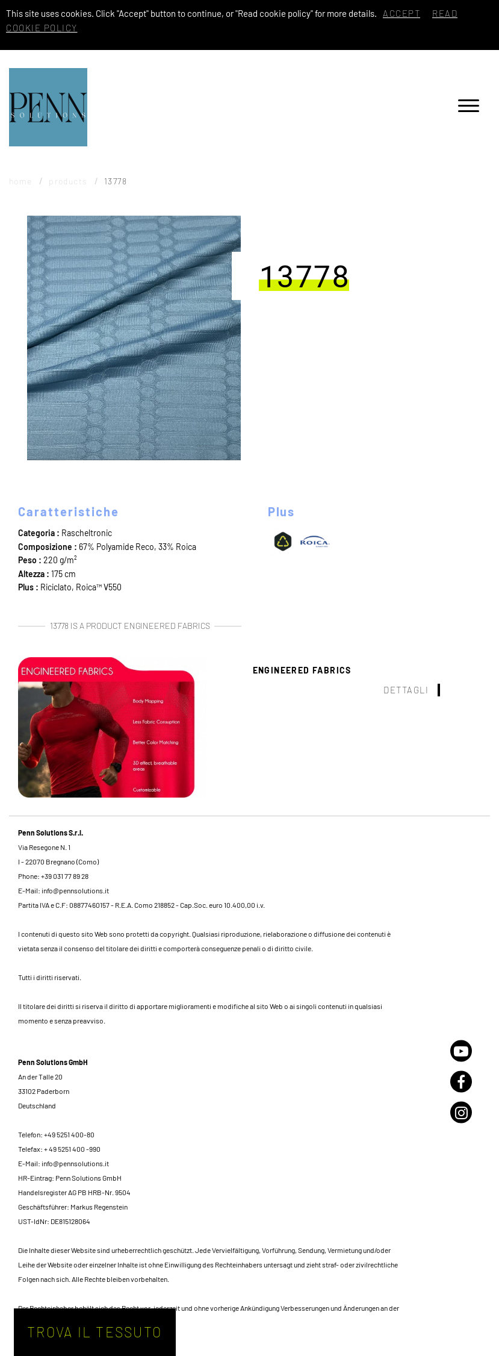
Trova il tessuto (94, 1331)
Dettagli (406, 689)
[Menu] (468, 107)
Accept (401, 13)
